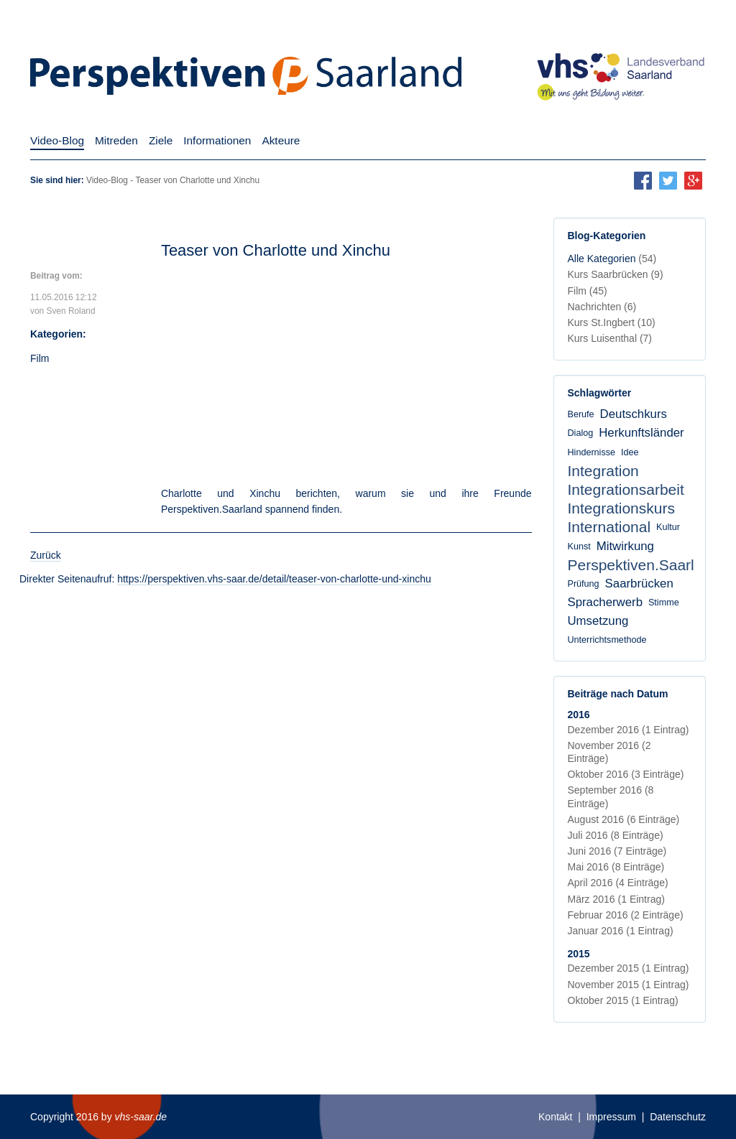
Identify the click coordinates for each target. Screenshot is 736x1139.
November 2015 (628, 984)
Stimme (663, 603)
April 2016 (618, 882)
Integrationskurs (621, 508)
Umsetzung (598, 621)
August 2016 (624, 819)
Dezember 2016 (628, 729)
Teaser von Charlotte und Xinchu (275, 250)
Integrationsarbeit (626, 489)
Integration (603, 470)
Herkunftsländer (641, 433)
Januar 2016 (620, 930)
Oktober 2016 (626, 774)
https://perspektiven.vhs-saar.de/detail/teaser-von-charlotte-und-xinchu (274, 579)
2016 (579, 714)
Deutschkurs (633, 414)
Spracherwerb (605, 602)
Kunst (579, 546)
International (609, 527)
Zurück (45, 555)
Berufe (581, 414)
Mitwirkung (625, 546)
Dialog (581, 433)
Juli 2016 (615, 835)
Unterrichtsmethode (607, 640)
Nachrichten (602, 306)
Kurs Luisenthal (610, 338)
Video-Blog (107, 180)
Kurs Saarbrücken (615, 274)
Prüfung (583, 584)
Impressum (611, 1116)
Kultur (668, 527)
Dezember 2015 (628, 968)
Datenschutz (678, 1116)
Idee (630, 452)
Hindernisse (592, 452)
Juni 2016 (617, 851)
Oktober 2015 (623, 1000)
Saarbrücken (639, 583)
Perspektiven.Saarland (643, 565)
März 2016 (616, 899)
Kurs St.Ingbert (612, 322)
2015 (579, 953)
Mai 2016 (616, 867)
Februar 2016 (626, 915)
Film (39, 358)
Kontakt (555, 1116)
